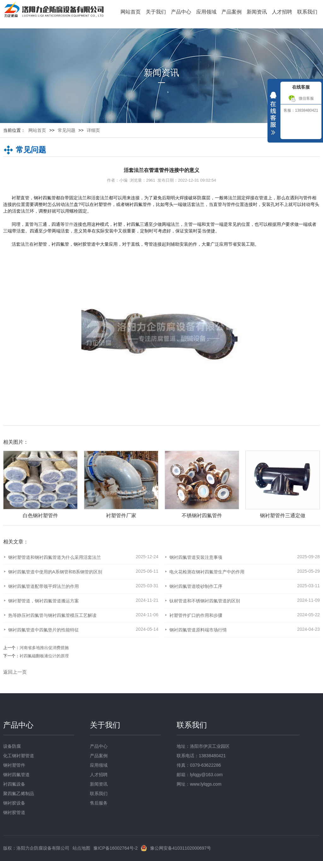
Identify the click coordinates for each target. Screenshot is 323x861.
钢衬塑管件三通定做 (282, 515)
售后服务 (99, 802)
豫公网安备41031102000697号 (180, 848)
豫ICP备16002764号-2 (115, 848)
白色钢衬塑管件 (40, 515)
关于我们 (156, 12)
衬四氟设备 (14, 784)
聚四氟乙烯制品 (18, 793)
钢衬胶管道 (14, 812)
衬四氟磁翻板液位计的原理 (44, 655)
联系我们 (307, 12)
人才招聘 (282, 12)
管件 (69, 224)
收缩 (273, 115)
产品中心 (181, 12)
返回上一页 (15, 672)
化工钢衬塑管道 (18, 755)
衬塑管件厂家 (121, 515)
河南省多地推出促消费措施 (44, 647)
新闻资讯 (257, 12)
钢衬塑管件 (14, 765)
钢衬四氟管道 (16, 774)
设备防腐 (12, 746)
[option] (118, 485)
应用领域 (206, 12)
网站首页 (130, 12)
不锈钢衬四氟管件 (202, 515)
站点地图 (81, 848)
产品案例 (231, 12)
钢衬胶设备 (14, 802)
